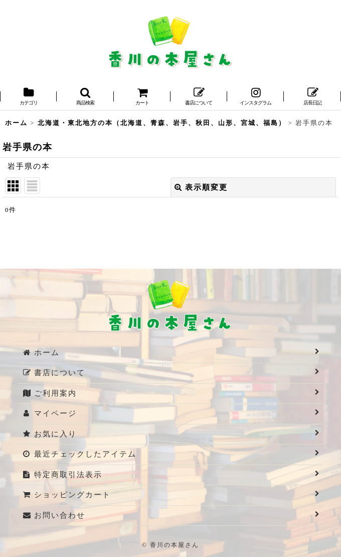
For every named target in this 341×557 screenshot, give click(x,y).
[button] (85, 97)
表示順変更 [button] (201, 187)
